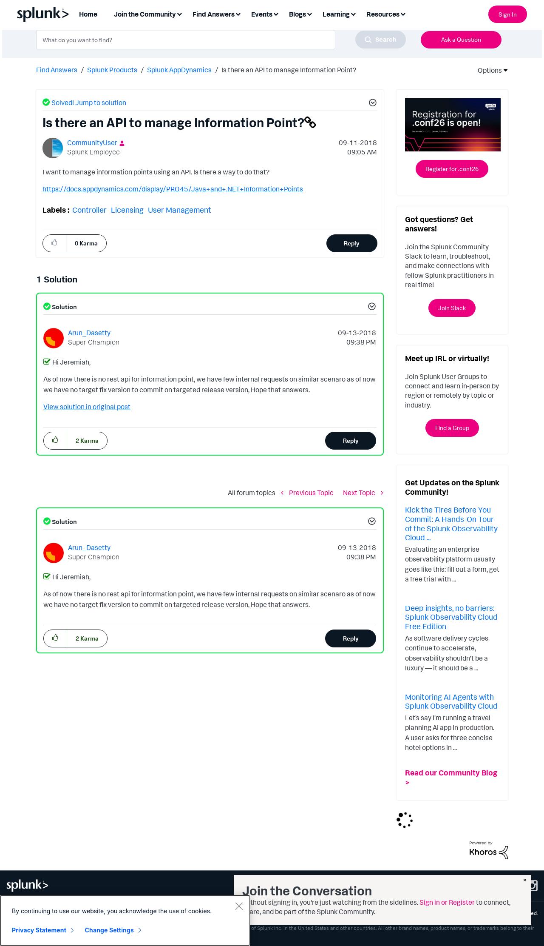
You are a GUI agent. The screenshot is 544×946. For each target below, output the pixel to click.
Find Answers (56, 70)
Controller (89, 210)
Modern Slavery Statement (228, 913)
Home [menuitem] (88, 14)
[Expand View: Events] (276, 13)
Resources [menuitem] (383, 14)
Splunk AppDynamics (179, 70)
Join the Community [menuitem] (145, 14)
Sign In (508, 14)
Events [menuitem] (261, 14)
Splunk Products (112, 70)
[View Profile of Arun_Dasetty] (89, 332)
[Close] (239, 924)
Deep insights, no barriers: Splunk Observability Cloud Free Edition (451, 617)
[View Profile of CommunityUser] (92, 142)
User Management (179, 210)
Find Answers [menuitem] (214, 14)
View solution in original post (86, 406)
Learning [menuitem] (336, 14)
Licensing (127, 210)
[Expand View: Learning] (353, 13)
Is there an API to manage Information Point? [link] (288, 70)
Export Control (178, 913)
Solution (64, 307)
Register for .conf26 (452, 168)
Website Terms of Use (74, 913)
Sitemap (15, 913)
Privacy (37, 913)
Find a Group (452, 427)
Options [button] (487, 70)
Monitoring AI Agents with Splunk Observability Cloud (451, 701)
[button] (371, 103)
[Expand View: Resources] (403, 13)
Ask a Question (461, 39)
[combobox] (221, 39)
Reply (352, 243)
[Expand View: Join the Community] (179, 13)
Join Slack (452, 307)
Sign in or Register (447, 902)
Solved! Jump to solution (88, 102)
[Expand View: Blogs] (309, 13)
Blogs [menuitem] (297, 14)
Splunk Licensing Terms (130, 913)
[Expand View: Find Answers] (238, 13)
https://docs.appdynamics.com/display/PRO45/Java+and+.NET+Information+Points (172, 189)
